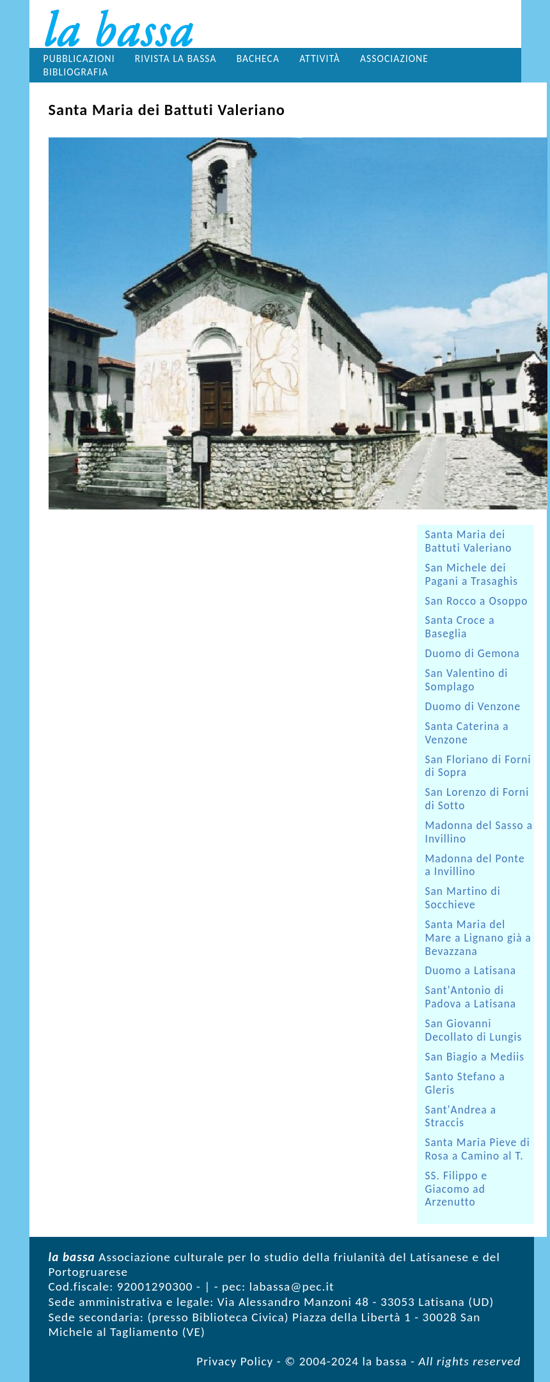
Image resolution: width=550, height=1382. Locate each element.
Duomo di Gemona (472, 653)
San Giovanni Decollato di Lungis (473, 1030)
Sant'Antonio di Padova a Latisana (471, 997)
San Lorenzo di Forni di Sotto (477, 799)
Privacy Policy (234, 1361)
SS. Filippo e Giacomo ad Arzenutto (456, 1189)
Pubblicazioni (79, 58)
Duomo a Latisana (471, 970)
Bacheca (258, 58)
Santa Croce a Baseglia (460, 627)
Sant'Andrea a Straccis (461, 1116)
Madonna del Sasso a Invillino (479, 832)
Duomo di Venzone (473, 706)
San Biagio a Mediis (475, 1057)
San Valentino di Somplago (466, 680)
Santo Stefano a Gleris (465, 1083)
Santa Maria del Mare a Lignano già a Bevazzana (478, 938)
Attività (319, 58)
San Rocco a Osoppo (476, 601)
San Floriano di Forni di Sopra (478, 766)
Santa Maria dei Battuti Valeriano (468, 541)
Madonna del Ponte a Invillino (475, 865)
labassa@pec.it (291, 1286)
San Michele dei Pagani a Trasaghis (472, 574)
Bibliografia (76, 72)
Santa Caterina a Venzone (467, 733)
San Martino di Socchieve (463, 898)
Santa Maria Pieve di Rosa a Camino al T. (477, 1149)
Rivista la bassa (176, 58)
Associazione (394, 58)
